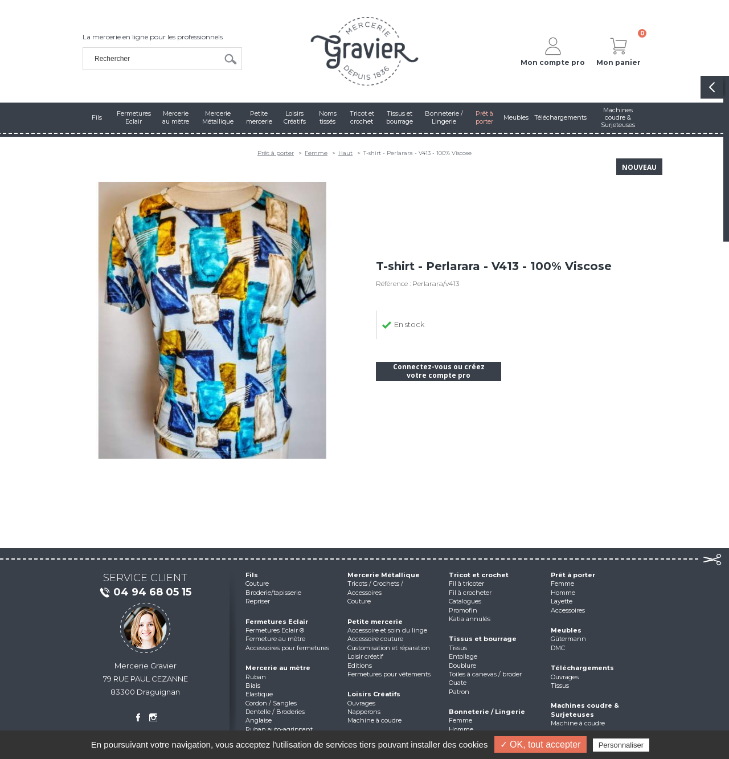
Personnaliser (621, 745)
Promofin (463, 610)
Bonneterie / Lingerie (487, 712)
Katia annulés (469, 619)
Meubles (566, 630)
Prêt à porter (275, 153)
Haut (345, 153)
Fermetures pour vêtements (389, 674)
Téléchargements (582, 668)
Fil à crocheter (470, 593)
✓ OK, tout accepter (540, 744)
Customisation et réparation (388, 648)
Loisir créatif (365, 656)
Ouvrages (361, 703)
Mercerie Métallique (383, 575)
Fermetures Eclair (276, 622)
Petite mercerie (375, 622)
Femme (316, 153)
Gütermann (568, 639)
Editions (359, 666)
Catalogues (465, 601)
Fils (251, 575)
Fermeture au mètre (275, 639)
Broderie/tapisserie (273, 593)
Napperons (363, 712)
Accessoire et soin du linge (387, 630)
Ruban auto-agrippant (279, 729)
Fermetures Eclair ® (274, 630)
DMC (558, 648)
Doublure (462, 666)
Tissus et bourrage (483, 639)
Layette (561, 601)
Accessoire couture (375, 639)
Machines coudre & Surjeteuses (585, 709)
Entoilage (463, 656)
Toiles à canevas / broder (485, 674)
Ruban (255, 677)
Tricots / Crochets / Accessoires (375, 588)
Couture (257, 583)
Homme (461, 729)
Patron (459, 692)
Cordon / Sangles (271, 703)
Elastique (259, 694)
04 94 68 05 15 (145, 592)
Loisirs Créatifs (373, 694)
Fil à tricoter (466, 583)
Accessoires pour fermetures (287, 648)
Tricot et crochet (479, 575)
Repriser (257, 601)
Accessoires (568, 610)
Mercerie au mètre (277, 668)
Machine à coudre (374, 720)
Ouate (457, 683)
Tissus (458, 648)
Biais (252, 685)
